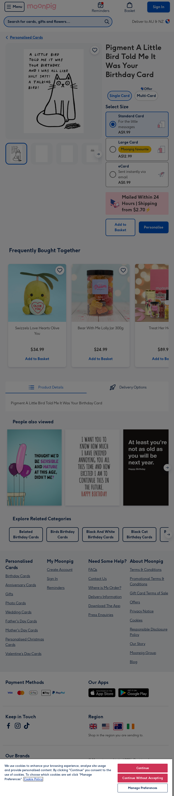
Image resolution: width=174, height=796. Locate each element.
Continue (142, 768)
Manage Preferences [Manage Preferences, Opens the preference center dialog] (142, 788)
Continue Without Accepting (142, 778)
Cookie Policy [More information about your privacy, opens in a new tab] (33, 779)
